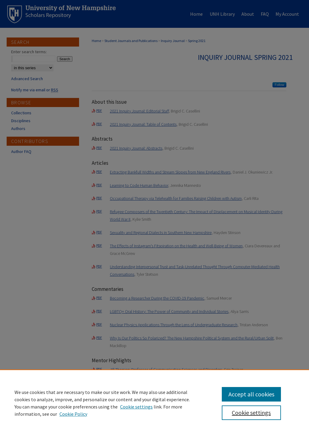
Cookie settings (136, 407)
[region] (154, 402)
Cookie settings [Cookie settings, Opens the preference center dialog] (251, 412)
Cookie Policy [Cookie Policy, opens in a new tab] (73, 414)
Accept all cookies (251, 394)
